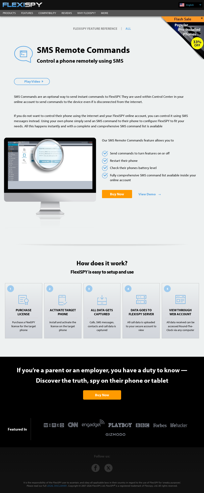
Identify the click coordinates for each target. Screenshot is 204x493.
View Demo (147, 194)
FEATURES (27, 13)
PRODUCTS (9, 13)
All (128, 29)
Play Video (33, 81)
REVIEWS (67, 13)
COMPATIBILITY (47, 13)
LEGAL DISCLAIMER (57, 485)
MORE (104, 13)
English (193, 4)
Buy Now (117, 194)
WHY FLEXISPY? (86, 13)
